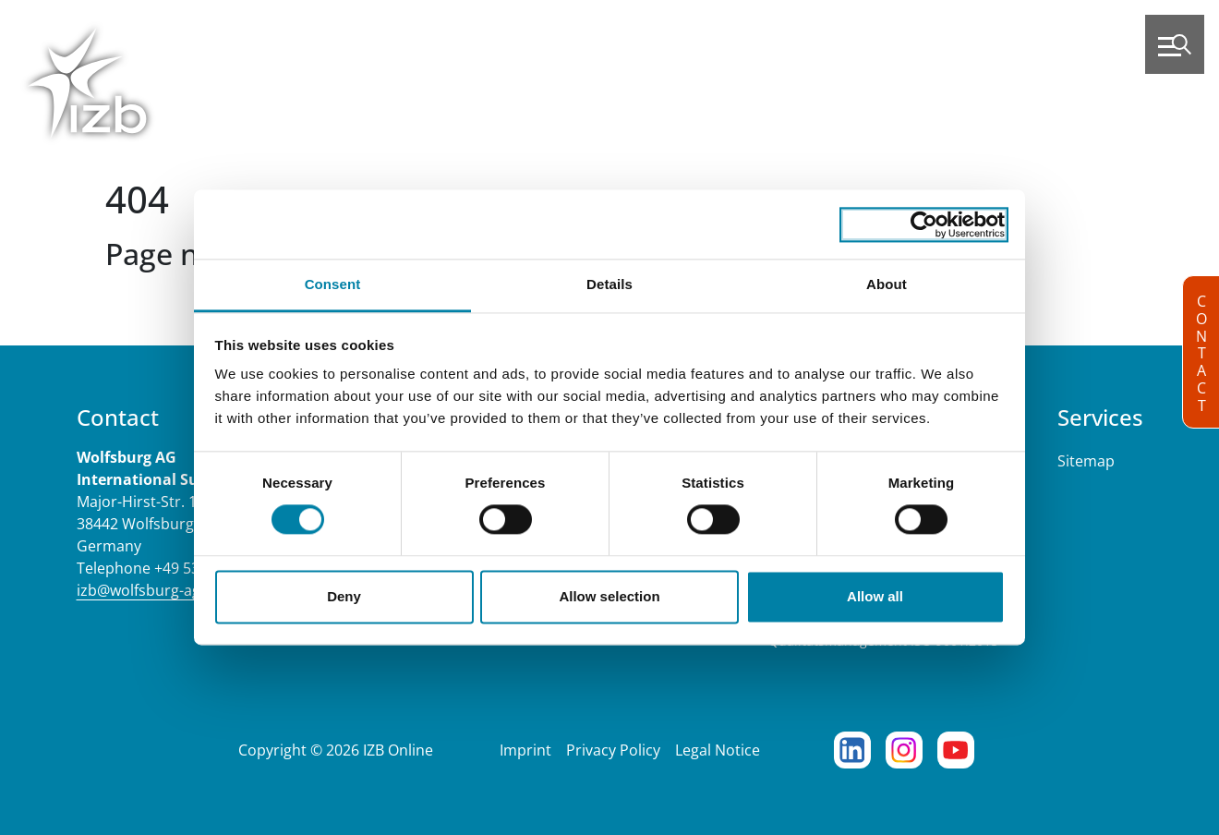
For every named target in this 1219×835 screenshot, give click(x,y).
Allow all (875, 596)
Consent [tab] (333, 284)
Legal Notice (717, 750)
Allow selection (609, 596)
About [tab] (886, 284)
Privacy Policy (613, 750)
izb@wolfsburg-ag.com (156, 590)
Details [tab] (609, 284)
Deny (344, 596)
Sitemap (1086, 461)
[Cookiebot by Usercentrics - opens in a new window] (924, 224)
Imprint (525, 750)
